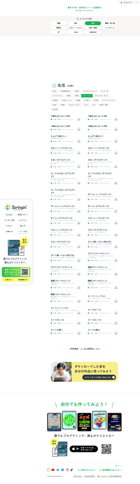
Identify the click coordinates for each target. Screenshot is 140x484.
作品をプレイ (23, 215)
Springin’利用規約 (89, 476)
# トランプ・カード (108, 100)
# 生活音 (55, 109)
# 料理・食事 (103, 105)
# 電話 (77, 96)
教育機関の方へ (23, 280)
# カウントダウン (74, 105)
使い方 (22, 226)
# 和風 (96, 100)
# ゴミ (86, 105)
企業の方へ (8, 280)
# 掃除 (68, 96)
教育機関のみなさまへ (111, 470)
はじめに (9, 215)
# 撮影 (63, 105)
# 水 (94, 105)
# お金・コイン (67, 100)
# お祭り (87, 100)
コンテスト (22, 220)
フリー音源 (22, 231)
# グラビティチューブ (90, 91)
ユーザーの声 (9, 220)
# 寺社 (54, 91)
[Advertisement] (84, 59)
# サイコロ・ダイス (101, 96)
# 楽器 (77, 91)
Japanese (126, 2)
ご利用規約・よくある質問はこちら (84, 349)
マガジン (9, 226)
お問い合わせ (78, 476)
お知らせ (9, 231)
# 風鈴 (78, 100)
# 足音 (54, 105)
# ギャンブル (87, 96)
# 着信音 (55, 100)
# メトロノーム (57, 96)
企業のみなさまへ (87, 470)
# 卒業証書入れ (65, 91)
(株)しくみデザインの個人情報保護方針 (109, 476)
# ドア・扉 (104, 91)
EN (120, 466)
